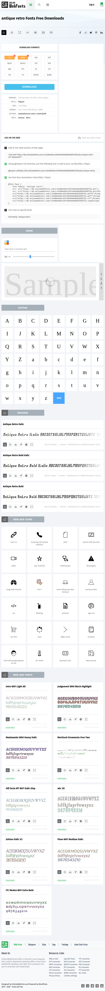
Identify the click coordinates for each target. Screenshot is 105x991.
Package (65, 945)
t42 (9, 75)
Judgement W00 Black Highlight (74, 686)
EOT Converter (84, 962)
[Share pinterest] (96, 32)
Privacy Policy (54, 976)
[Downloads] (16, 444)
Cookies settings (70, 976)
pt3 (22, 69)
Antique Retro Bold (13, 486)
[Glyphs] (27, 32)
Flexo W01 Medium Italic (70, 839)
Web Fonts (18, 945)
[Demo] (19, 32)
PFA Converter (84, 964)
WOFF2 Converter (71, 964)
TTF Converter (84, 959)
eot (49, 58)
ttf (9, 58)
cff (49, 69)
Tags (54, 945)
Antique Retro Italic (13, 424)
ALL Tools (82, 973)
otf (36, 63)
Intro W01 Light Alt (16, 686)
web (23, 58)
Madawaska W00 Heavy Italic (21, 737)
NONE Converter (70, 973)
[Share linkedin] (102, 32)
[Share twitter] (91, 32)
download (29, 87)
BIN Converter (54, 967)
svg (36, 58)
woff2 (23, 63)
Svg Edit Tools (69, 959)
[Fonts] (51, 32)
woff (9, 63)
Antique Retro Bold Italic (16, 455)
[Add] (3, 32)
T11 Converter (84, 970)
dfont (36, 75)
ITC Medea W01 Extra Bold (19, 890)
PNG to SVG (53, 959)
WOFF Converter (55, 964)
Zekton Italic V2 (14, 839)
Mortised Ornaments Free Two (73, 737)
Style (44, 945)
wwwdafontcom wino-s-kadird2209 (32, 114)
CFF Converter (54, 970)
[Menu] (48, 4)
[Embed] (26, 444)
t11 (23, 75)
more (59, 398)
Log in (91, 5)
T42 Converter (69, 970)
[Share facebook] (80, 32)
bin (9, 69)
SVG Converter (69, 962)
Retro (28, 118)
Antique (21, 118)
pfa (49, 63)
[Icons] (43, 32)
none (49, 75)
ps (36, 69)
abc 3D (61, 788)
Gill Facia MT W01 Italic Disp (20, 788)
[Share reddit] (85, 32)
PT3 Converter (69, 967)
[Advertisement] (81, 88)
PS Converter (84, 967)
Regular (21, 102)
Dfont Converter (55, 973)
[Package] (35, 32)
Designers (32, 945)
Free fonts (13, 5)
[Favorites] (11, 32)
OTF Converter (54, 962)
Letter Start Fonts (81, 945)
